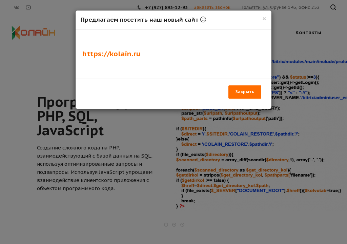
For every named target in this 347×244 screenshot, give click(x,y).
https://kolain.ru (111, 53)
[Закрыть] (264, 18)
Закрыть (245, 91)
